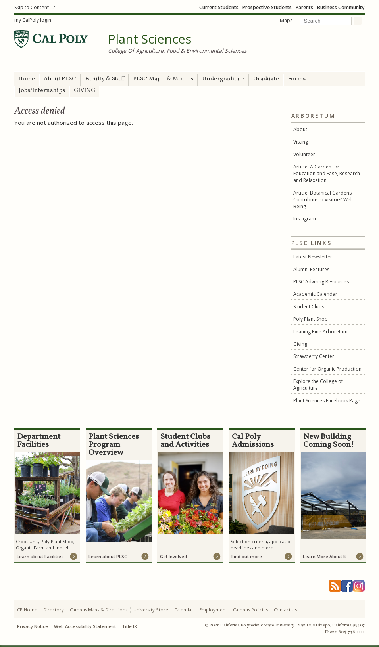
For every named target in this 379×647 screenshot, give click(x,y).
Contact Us (285, 610)
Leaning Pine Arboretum (320, 331)
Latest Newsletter (312, 256)
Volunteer (304, 154)
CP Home (27, 610)
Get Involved (173, 556)
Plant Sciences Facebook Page (326, 400)
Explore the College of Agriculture (318, 384)
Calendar (183, 610)
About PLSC (60, 79)
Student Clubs (308, 306)
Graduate (266, 79)
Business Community (341, 7)
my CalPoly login (32, 20)
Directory (53, 610)
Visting (300, 141)
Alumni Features (311, 269)
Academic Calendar (315, 294)
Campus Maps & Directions (98, 610)
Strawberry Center (313, 356)
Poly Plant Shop (310, 319)
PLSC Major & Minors (163, 79)
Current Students (219, 7)
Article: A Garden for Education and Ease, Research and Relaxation (326, 173)
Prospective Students (267, 7)
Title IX (129, 626)
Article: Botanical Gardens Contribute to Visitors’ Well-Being (323, 200)
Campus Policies (250, 610)
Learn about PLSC (107, 556)
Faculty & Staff (104, 79)
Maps (286, 20)
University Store (150, 610)
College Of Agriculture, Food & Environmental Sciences (177, 50)
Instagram (304, 218)
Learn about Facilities (40, 556)
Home (26, 79)
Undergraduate (223, 79)
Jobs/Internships (42, 90)
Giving (300, 344)
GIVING (84, 90)
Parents (304, 7)
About (300, 129)
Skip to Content (31, 7)
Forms (297, 79)
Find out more (246, 556)
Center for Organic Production (327, 369)
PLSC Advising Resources (321, 281)
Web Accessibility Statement (85, 626)
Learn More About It (324, 556)
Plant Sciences (149, 39)
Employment (213, 610)
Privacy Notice (32, 626)
